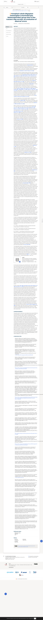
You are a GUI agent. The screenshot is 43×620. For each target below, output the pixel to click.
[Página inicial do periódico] (4, 7)
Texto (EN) (22, 7)
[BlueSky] (9, 567)
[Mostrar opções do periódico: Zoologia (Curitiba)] (25, 4)
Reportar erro (42, 220)
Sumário (7, 7)
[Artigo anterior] (10, 7)
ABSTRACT (7, 26)
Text (6, 28)
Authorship (15, 23)
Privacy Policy (31, 618)
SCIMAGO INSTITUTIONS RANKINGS (24, 23)
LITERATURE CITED (8, 32)
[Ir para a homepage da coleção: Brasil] (18, 1)
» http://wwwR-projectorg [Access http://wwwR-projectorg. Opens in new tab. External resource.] (19, 477)
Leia (17, 578)
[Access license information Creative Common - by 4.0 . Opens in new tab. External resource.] (16, 545)
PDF (27, 7)
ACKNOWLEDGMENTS (8, 30)
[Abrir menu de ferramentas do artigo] (5, 577)
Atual (12, 7)
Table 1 (28, 253)
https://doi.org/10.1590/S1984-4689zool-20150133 (19, 10)
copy (29, 10)
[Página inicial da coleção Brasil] (6, 565)
